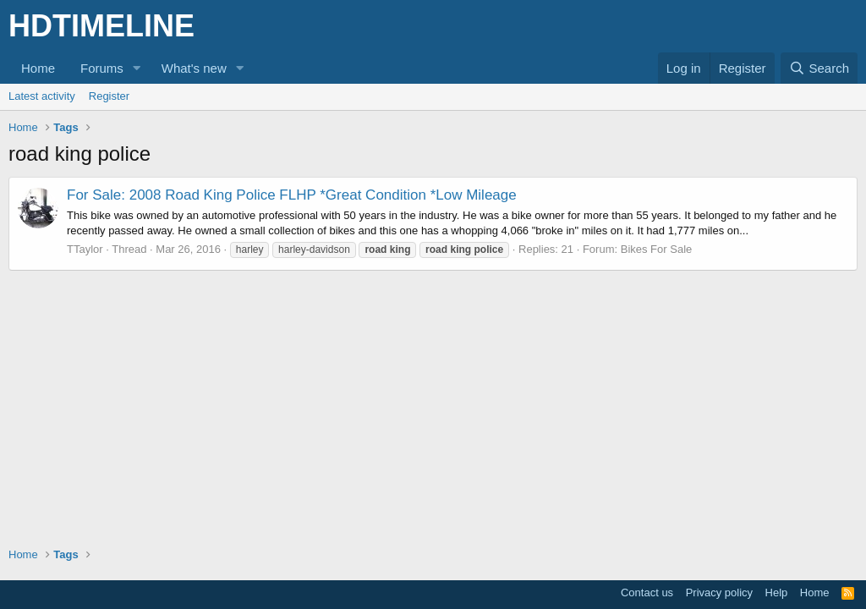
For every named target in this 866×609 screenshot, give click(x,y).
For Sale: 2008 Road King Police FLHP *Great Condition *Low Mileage (292, 195)
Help (776, 592)
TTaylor (85, 249)
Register (109, 96)
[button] (137, 68)
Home (38, 68)
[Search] (819, 68)
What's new (194, 68)
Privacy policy (719, 592)
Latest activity (41, 96)
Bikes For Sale (657, 249)
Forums (101, 68)
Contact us (647, 592)
